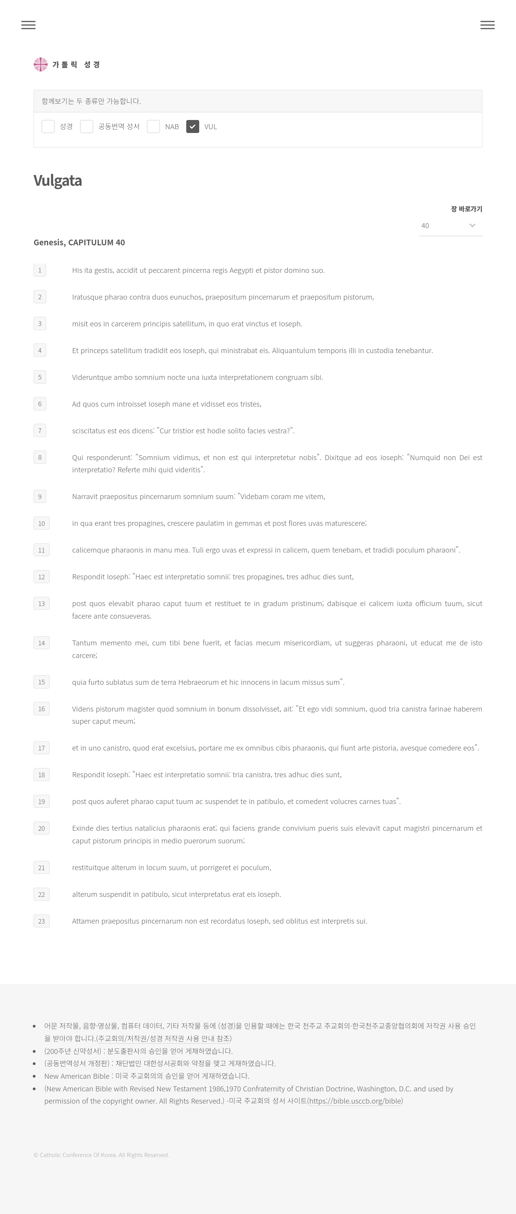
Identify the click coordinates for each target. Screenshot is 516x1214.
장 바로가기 (466, 208)
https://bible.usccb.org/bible (355, 1100)
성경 (66, 126)
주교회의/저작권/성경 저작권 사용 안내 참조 (164, 1038)
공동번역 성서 (119, 126)
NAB (172, 126)
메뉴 (487, 25)
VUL (211, 126)
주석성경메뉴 (28, 25)
